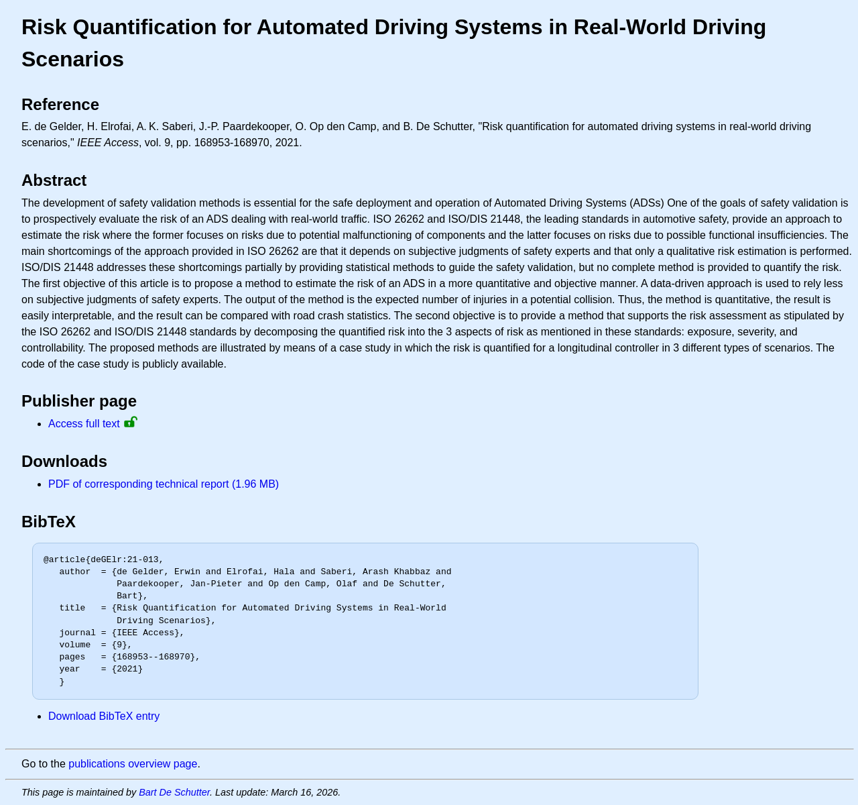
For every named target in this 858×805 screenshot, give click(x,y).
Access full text (84, 423)
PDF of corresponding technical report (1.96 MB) (163, 484)
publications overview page (132, 763)
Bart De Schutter (174, 792)
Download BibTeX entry (104, 716)
